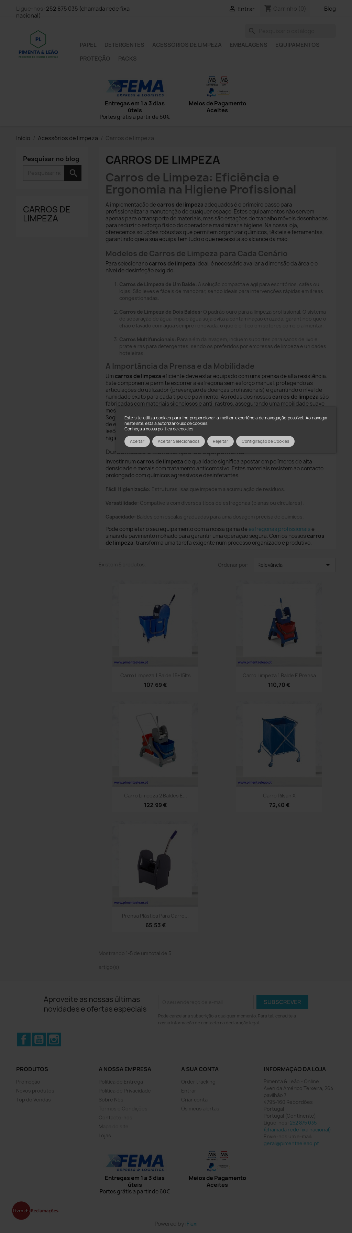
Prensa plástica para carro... (155, 915)
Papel (88, 45)
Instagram (54, 1039)
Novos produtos (35, 1090)
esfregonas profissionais (279, 529)
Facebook (24, 1039)
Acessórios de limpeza (187, 45)
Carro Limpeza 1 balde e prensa (279, 675)
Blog (330, 8)
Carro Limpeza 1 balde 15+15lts (155, 675)
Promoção (28, 1081)
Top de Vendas (33, 1099)
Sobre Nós (111, 1099)
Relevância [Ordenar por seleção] (294, 565)
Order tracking (198, 1081)
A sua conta (200, 1069)
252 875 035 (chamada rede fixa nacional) (73, 12)
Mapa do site (114, 1126)
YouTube (39, 1039)
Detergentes (124, 45)
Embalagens (248, 45)
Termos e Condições (123, 1108)
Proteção (95, 58)
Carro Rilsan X (279, 795)
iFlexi (191, 1223)
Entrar (188, 1090)
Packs (127, 58)
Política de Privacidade (125, 1090)
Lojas (105, 1135)
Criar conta (194, 1099)
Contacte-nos (115, 1117)
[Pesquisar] (290, 31)
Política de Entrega (121, 1081)
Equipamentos (297, 45)
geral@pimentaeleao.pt (291, 1143)
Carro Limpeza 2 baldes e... (155, 795)
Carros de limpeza (46, 213)
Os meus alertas (200, 1108)
